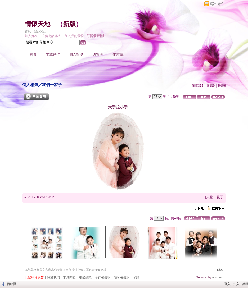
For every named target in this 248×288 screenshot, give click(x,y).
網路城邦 (216, 4)
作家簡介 (119, 54)
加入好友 (31, 36)
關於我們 (53, 277)
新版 (69, 24)
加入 (236, 284)
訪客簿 (98, 54)
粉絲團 (11, 284)
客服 (136, 277)
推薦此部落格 (51, 36)
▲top (219, 269)
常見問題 (69, 277)
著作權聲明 (103, 277)
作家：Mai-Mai (35, 31)
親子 (220, 197)
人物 (209, 197)
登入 (227, 284)
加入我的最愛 (74, 36)
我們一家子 (52, 85)
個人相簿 (76, 54)
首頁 (33, 54)
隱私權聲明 (122, 277)
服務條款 (85, 277)
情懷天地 (37, 24)
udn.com (217, 277)
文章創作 (53, 54)
